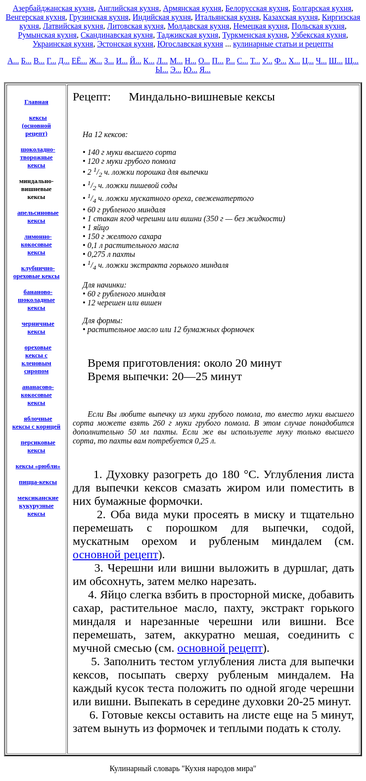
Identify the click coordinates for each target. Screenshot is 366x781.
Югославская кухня (190, 44)
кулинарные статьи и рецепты (283, 44)
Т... (255, 60)
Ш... (336, 60)
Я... (205, 69)
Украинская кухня (63, 44)
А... (13, 60)
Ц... (308, 60)
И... (122, 60)
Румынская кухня (47, 35)
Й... (135, 60)
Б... (26, 60)
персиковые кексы (38, 446)
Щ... (352, 60)
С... (242, 60)
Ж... (95, 60)
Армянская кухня (192, 8)
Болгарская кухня (321, 8)
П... (218, 60)
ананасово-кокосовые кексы (37, 394)
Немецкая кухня (260, 26)
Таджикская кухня (187, 35)
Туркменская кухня (254, 35)
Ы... (161, 69)
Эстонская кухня (125, 44)
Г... (51, 60)
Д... (64, 60)
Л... (162, 60)
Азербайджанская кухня (53, 8)
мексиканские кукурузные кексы (37, 505)
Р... (230, 60)
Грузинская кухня (99, 17)
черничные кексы (38, 327)
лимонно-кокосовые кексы (36, 244)
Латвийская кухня (73, 26)
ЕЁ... (80, 60)
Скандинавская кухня (117, 35)
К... (149, 60)
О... (204, 60)
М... (176, 60)
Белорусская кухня (256, 8)
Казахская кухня (290, 17)
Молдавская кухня (198, 26)
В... (39, 60)
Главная (36, 101)
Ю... (190, 69)
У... (267, 60)
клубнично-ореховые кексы (36, 272)
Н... (190, 60)
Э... (176, 69)
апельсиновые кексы (38, 216)
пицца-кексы (38, 482)
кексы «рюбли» (38, 466)
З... (109, 60)
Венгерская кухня (35, 17)
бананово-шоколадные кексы (36, 299)
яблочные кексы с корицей (36, 422)
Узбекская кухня (318, 35)
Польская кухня (318, 26)
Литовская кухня (135, 26)
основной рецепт (115, 554)
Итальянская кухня (227, 17)
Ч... (321, 60)
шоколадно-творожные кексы (37, 157)
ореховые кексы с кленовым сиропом (36, 359)
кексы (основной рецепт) (36, 125)
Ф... (280, 60)
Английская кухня (128, 8)
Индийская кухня (162, 17)
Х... (294, 60)
